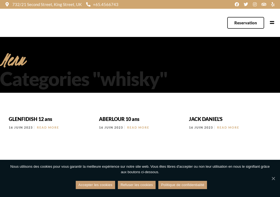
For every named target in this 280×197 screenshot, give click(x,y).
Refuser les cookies (137, 185)
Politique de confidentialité (182, 185)
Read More (48, 127)
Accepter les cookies (95, 185)
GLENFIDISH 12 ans (30, 119)
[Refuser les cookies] (273, 178)
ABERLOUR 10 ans (119, 119)
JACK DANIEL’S (206, 119)
